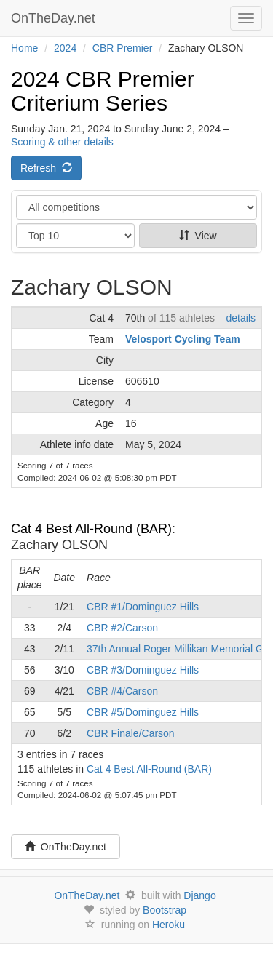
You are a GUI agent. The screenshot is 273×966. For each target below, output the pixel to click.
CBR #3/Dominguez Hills (143, 670)
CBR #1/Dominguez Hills (143, 606)
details (241, 318)
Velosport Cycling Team (182, 339)
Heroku (168, 924)
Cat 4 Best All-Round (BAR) (91, 529)
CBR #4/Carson (122, 691)
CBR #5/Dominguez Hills (143, 712)
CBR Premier (122, 48)
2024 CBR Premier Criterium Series (102, 91)
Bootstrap (164, 910)
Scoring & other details (62, 142)
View (198, 236)
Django (199, 895)
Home (24, 48)
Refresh (46, 168)
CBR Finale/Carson (131, 733)
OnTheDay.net (55, 18)
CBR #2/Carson (122, 628)
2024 (65, 48)
